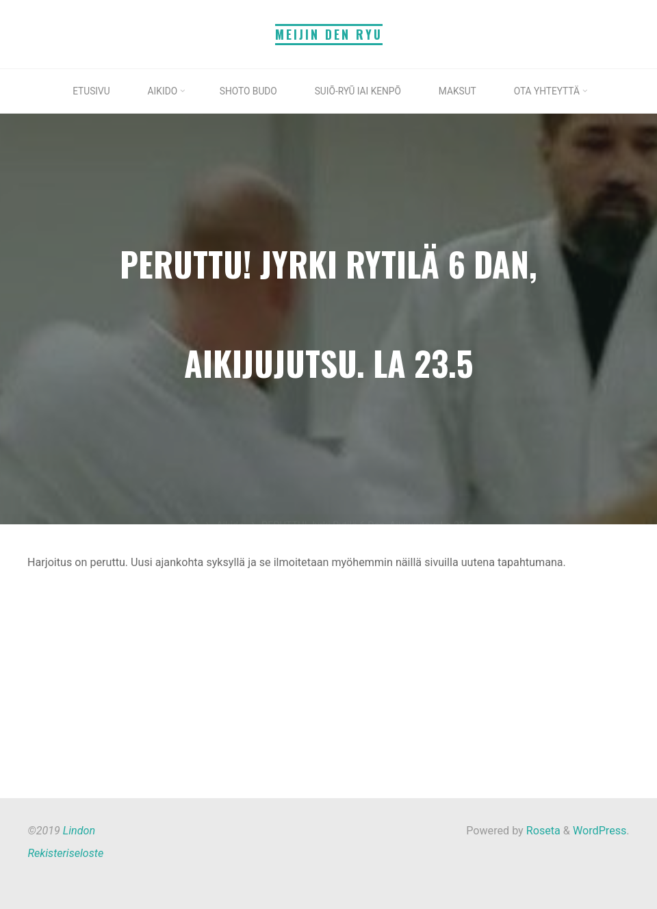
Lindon (79, 830)
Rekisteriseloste (65, 853)
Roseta (542, 830)
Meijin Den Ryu (329, 34)
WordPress (599, 830)
